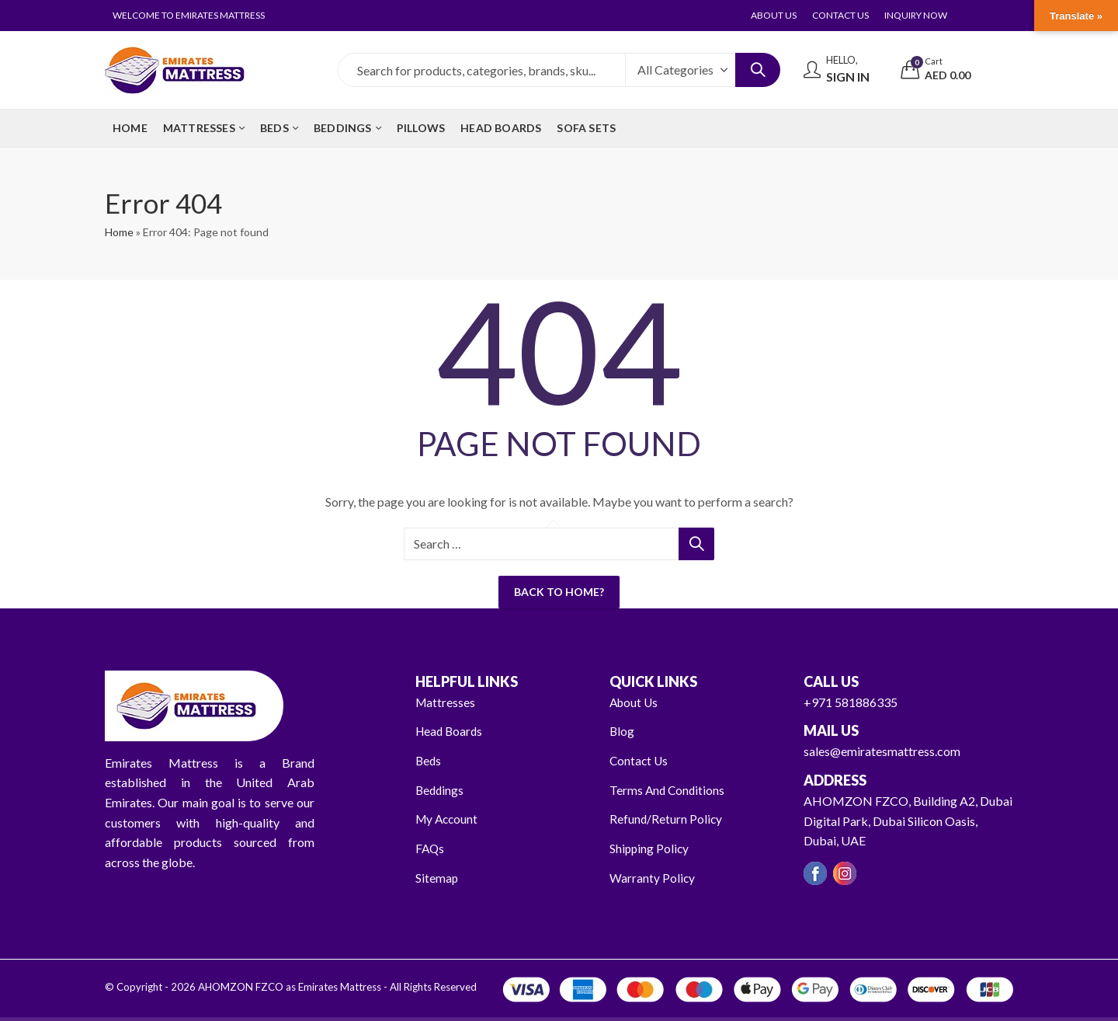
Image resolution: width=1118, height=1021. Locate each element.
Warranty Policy (652, 876)
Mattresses (446, 702)
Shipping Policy (650, 848)
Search (757, 70)
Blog (622, 730)
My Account (448, 818)
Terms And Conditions (668, 789)
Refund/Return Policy (666, 818)
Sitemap (437, 876)
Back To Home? (559, 591)
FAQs (430, 848)
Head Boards (450, 730)
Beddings (440, 789)
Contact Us (639, 760)
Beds (429, 760)
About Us (635, 702)
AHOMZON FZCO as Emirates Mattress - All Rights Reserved (336, 987)
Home (119, 232)
